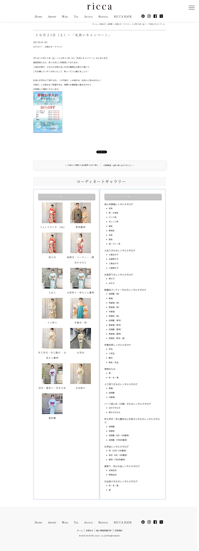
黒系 (111, 239)
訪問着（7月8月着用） (118, 440)
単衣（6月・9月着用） (118, 455)
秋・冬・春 (113, 377)
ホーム (80, 530)
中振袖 (112, 311)
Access (88, 16)
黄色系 (112, 230)
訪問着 (112, 392)
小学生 (112, 353)
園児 (111, 357)
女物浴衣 (112, 470)
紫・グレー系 (114, 243)
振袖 (111, 298)
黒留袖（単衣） (115, 325)
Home (38, 16)
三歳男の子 (113, 268)
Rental (103, 16)
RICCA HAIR (123, 16)
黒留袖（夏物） (115, 333)
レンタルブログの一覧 (52, 196)
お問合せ (89, 530)
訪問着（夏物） (115, 329)
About (52, 16)
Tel (76, 16)
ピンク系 (112, 217)
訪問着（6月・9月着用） (119, 435)
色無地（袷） (114, 316)
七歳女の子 (113, 254)
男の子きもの (114, 412)
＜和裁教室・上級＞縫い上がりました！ (118, 165)
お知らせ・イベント (53, 46)
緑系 (111, 226)
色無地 (112, 431)
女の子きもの (114, 407)
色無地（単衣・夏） (117, 338)
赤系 (111, 208)
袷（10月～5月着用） (118, 450)
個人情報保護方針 (104, 530)
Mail (65, 16)
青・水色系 (113, 212)
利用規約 (118, 530)
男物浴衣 (112, 474)
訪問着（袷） (114, 293)
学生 (111, 349)
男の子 (112, 278)
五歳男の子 (113, 259)
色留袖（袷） (114, 302)
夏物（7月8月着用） (117, 459)
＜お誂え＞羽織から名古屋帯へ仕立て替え (81, 165)
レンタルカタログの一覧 (119, 196)
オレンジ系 (113, 221)
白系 (111, 235)
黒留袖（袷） (114, 307)
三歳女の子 (113, 263)
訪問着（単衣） (115, 320)
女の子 (112, 283)
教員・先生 (113, 362)
